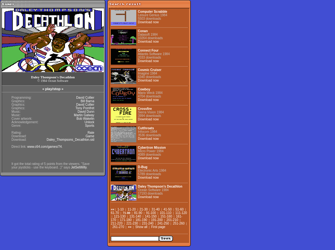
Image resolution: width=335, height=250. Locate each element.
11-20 (132, 209)
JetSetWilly (79, 167)
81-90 (138, 213)
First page (158, 227)
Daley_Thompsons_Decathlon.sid (70, 139)
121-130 (120, 216)
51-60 (179, 209)
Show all (141, 227)
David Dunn (86, 111)
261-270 (118, 227)
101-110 (166, 213)
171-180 (126, 220)
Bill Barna (87, 101)
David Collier (85, 97)
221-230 (132, 223)
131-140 (135, 216)
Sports (89, 125)
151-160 (166, 216)
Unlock (89, 122)
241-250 (163, 223)
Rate (91, 132)
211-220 (117, 223)
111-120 (181, 213)
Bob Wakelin (85, 118)
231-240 (147, 223)
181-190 (141, 220)
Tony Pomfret (84, 108)
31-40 (156, 209)
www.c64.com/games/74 (44, 146)
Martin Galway (84, 115)
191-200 (157, 220)
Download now (148, 22)
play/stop (53, 89)
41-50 (167, 209)
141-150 (151, 216)
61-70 (115, 213)
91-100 (151, 213)
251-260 (179, 223)
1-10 (121, 209)
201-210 (172, 220)
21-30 (143, 209)
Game (90, 136)
